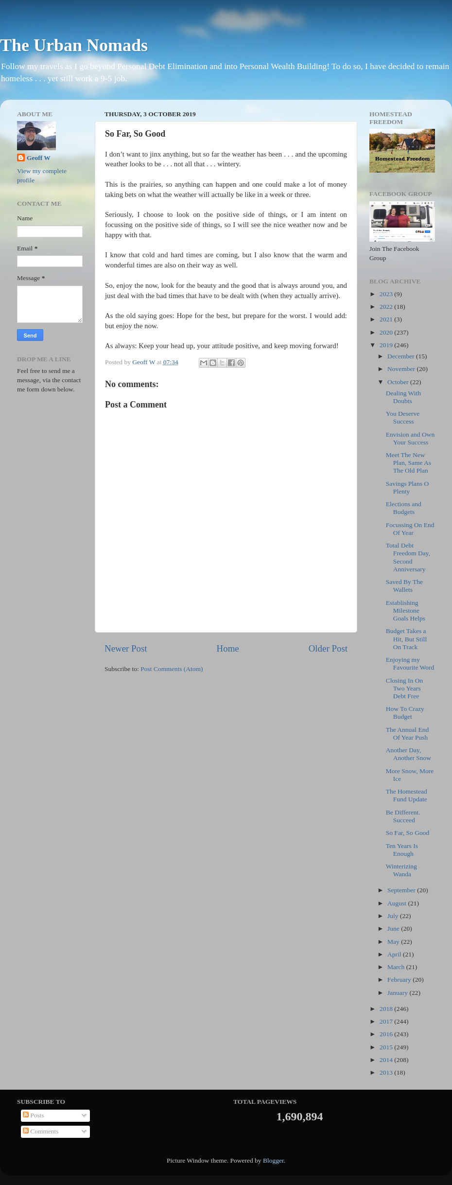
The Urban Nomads (74, 45)
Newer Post (125, 648)
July (393, 916)
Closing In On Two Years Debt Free (404, 688)
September (402, 890)
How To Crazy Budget (405, 712)
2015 (387, 1047)
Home (228, 648)
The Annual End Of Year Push (407, 733)
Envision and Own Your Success (410, 438)
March (396, 967)
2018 (387, 1008)
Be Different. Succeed (403, 816)
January (398, 992)
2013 (387, 1072)
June (394, 928)
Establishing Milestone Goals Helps (405, 610)
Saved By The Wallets (404, 585)
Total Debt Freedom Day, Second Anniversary (408, 557)
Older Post (328, 648)
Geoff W (39, 157)
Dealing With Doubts (403, 397)
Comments (41, 1131)
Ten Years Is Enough (402, 849)
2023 (387, 294)
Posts (33, 1115)
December (401, 356)
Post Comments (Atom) (171, 668)
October (398, 382)
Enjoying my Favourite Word (410, 663)
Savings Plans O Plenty (407, 487)
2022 (387, 306)
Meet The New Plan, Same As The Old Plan (408, 462)
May (394, 941)
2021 (387, 319)
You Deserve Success (403, 417)
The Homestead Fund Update (406, 795)
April (395, 954)
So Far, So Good (407, 832)
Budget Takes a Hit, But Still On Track (406, 638)
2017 (387, 1021)
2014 (387, 1059)
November (402, 368)
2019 (387, 345)
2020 (387, 332)
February (400, 979)
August (397, 903)
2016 (387, 1034)
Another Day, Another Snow (408, 753)
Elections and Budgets (403, 507)
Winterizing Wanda (401, 870)
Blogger (273, 1160)
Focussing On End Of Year (410, 528)
